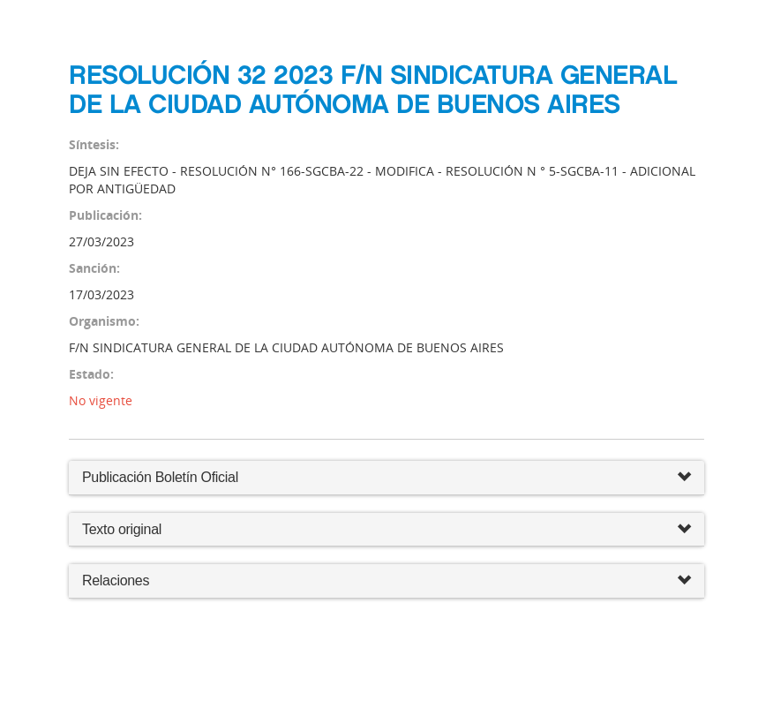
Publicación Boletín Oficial (160, 477)
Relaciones (386, 581)
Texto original (121, 529)
